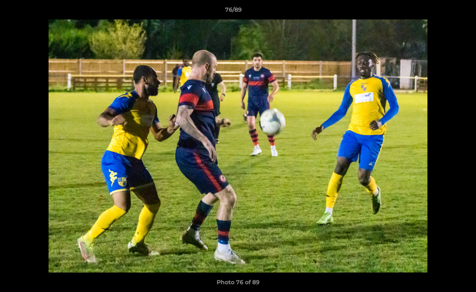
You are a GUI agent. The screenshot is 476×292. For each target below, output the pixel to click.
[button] (442, 11)
